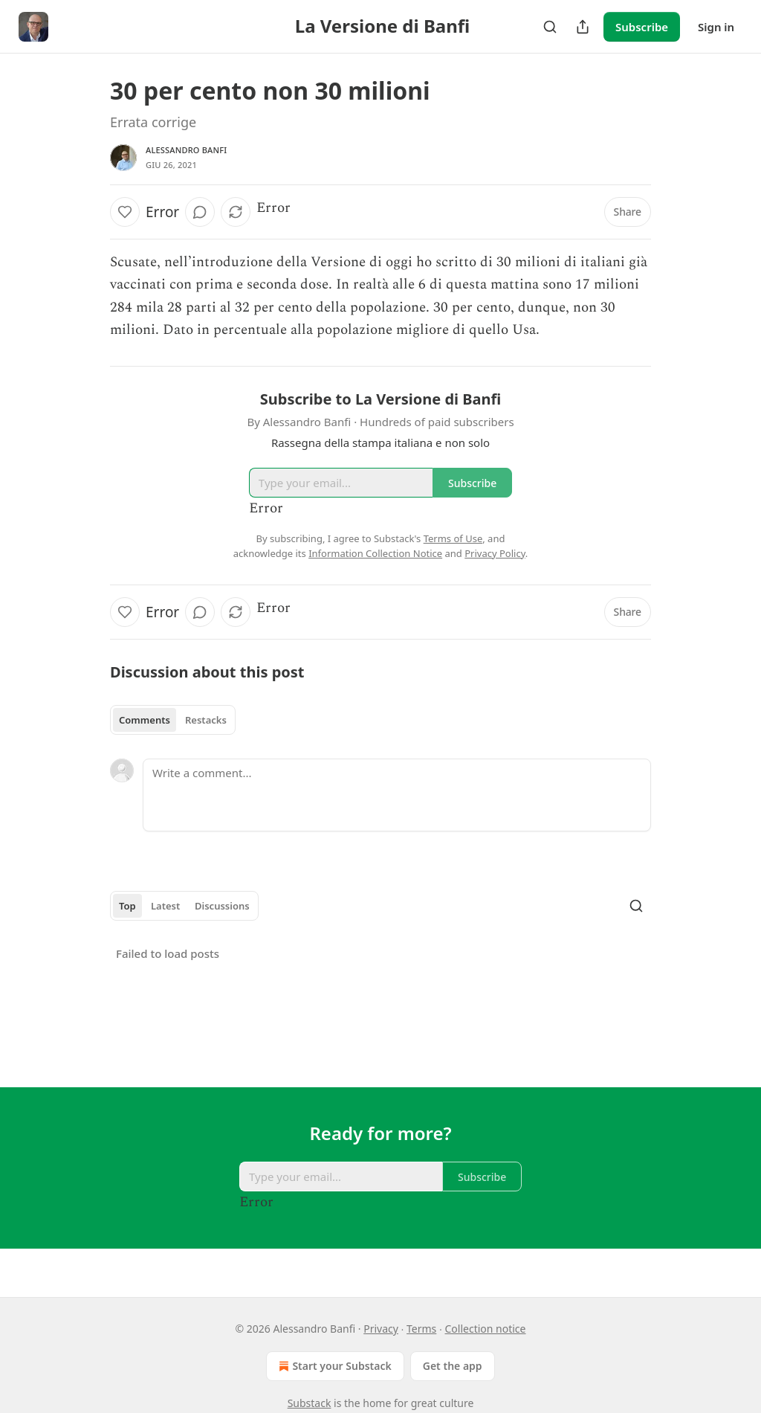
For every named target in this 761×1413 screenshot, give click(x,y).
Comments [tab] (144, 720)
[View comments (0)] (200, 212)
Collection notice (485, 1329)
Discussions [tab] (222, 906)
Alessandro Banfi (186, 149)
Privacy (380, 1329)
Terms (421, 1329)
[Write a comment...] (397, 795)
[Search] (550, 27)
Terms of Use (453, 538)
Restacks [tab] (206, 720)
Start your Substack (333, 1366)
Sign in (716, 26)
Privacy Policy (494, 553)
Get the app (452, 1366)
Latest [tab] (165, 906)
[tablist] (173, 720)
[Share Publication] (583, 27)
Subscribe (641, 26)
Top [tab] (127, 906)
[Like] (125, 212)
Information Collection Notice (375, 553)
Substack (309, 1403)
